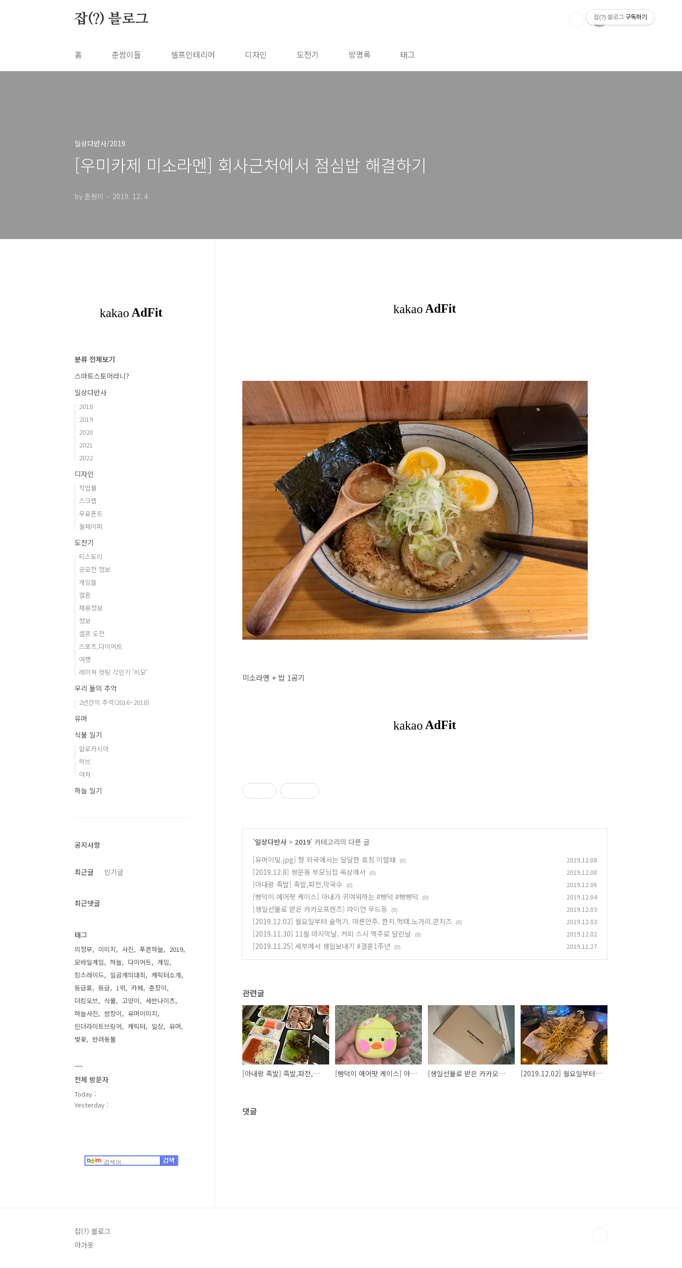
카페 (137, 987)
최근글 (84, 872)
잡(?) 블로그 (111, 19)
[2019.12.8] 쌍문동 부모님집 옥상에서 (309, 872)
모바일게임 (89, 962)
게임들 (88, 582)
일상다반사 (271, 842)
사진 (128, 949)
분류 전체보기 (95, 359)
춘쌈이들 (126, 54)
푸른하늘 (151, 949)
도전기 (308, 54)
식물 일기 (88, 734)
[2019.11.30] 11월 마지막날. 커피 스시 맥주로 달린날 (332, 934)
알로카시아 (94, 748)
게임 (163, 962)
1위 (120, 987)
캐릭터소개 (166, 975)
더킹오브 (86, 1000)
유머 (81, 718)
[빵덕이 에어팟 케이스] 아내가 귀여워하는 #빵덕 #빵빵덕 (335, 896)
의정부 (83, 949)
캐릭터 (137, 1026)
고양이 (131, 1000)
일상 (157, 1026)
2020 (86, 432)
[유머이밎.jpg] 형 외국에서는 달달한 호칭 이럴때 (324, 859)
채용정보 (91, 608)
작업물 (88, 487)
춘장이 (158, 987)
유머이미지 (142, 1013)
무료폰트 (91, 513)
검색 (576, 19)
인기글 (113, 872)
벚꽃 (80, 1039)
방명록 (359, 54)
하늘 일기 (88, 790)
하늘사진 (86, 1013)
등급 (104, 987)
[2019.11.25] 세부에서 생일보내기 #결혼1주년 (321, 946)
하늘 (116, 962)
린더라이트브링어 (98, 1026)
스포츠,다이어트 (100, 646)
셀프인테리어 (193, 54)
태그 (407, 54)
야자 (85, 774)
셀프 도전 (92, 633)
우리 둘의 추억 (96, 688)
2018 (86, 406)
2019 (302, 842)
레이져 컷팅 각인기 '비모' (113, 672)
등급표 (83, 987)
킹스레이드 (89, 975)
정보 (85, 620)
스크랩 (88, 500)
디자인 (256, 54)
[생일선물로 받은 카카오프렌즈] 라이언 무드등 (320, 909)
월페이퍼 (91, 526)
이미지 (107, 949)
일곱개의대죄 (128, 975)
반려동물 (104, 1039)
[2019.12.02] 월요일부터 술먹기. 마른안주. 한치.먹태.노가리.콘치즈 (352, 921)
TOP (599, 1235)
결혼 (85, 595)
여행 (85, 659)
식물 (110, 1000)
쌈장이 (113, 1013)
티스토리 (91, 556)
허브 (85, 761)
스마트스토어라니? (102, 376)
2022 (86, 457)
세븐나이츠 (160, 1000)
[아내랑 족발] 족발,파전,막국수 (297, 884)
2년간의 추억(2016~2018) (114, 702)
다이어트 (140, 962)
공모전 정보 (95, 569)
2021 (86, 445)
